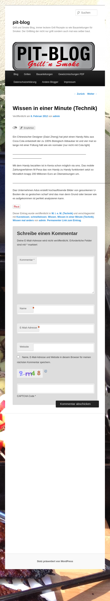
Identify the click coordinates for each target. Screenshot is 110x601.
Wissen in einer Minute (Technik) (75, 217)
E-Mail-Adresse (29, 328)
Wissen (52, 217)
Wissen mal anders (23, 220)
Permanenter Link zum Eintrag (64, 220)
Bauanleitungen (44, 74)
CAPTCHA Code (25, 396)
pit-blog (21, 22)
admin (56, 116)
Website (24, 346)
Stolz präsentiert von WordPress (55, 561)
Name (26, 308)
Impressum (69, 82)
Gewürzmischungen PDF (71, 74)
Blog (16, 74)
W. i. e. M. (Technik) (62, 213)
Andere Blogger (50, 82)
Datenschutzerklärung (25, 82)
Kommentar (27, 259)
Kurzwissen (22, 217)
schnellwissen (39, 217)
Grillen (27, 74)
